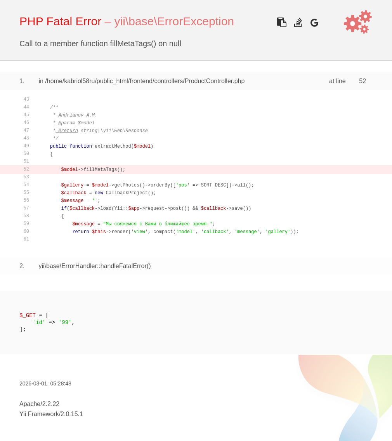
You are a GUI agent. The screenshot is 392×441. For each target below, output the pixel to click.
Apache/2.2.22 (39, 404)
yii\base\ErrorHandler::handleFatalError (92, 266)
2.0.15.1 (72, 414)
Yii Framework (39, 414)
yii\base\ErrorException (174, 21)
